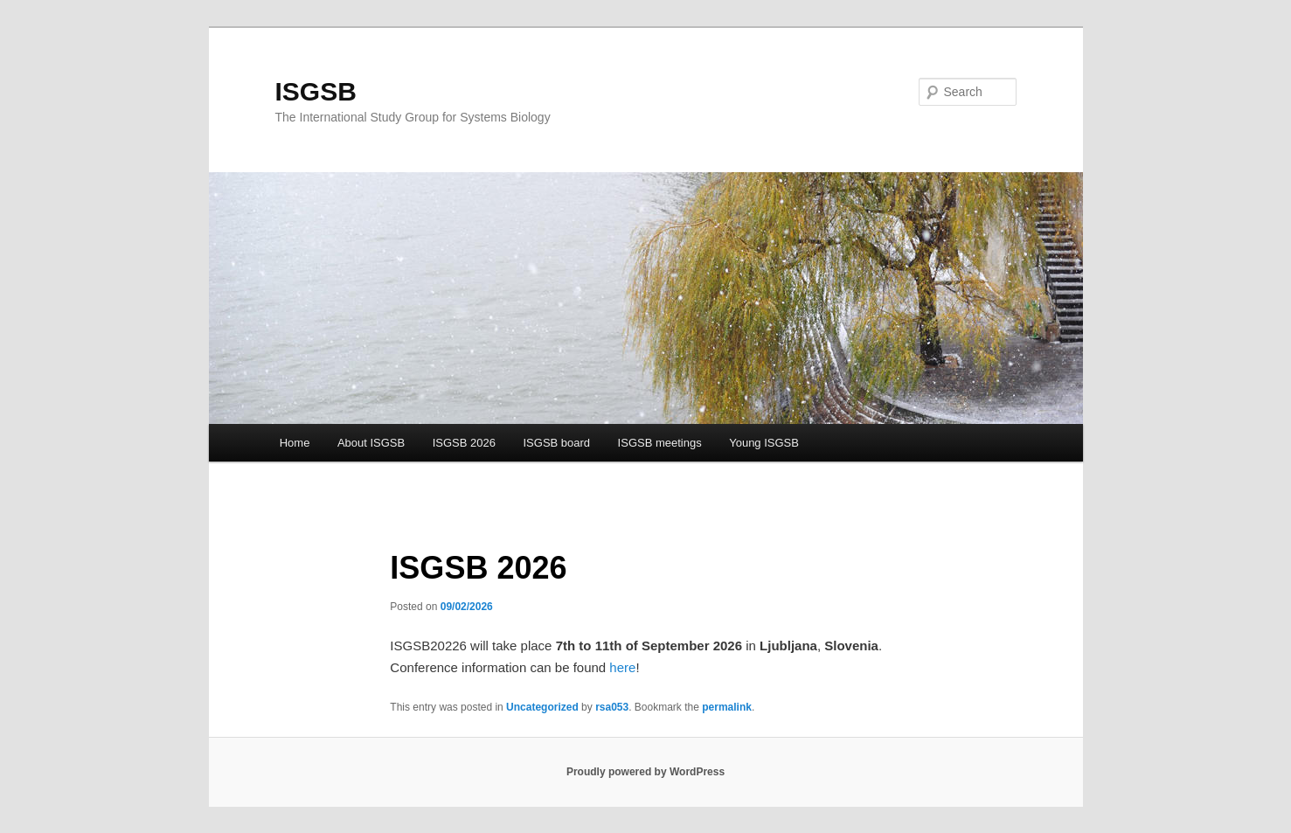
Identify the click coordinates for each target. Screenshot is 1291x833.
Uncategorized (542, 707)
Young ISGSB (764, 442)
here (622, 667)
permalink (727, 707)
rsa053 (611, 707)
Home (295, 442)
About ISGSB (371, 442)
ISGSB (316, 91)
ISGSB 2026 (464, 442)
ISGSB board (556, 442)
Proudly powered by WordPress (645, 772)
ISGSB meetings (660, 442)
